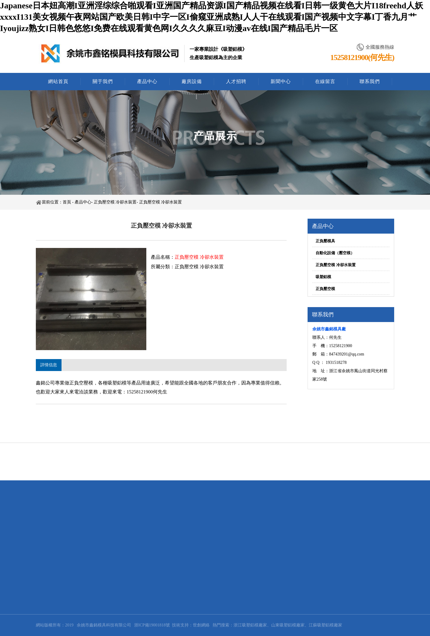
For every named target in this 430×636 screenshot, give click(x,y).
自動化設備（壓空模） (335, 253)
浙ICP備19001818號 (152, 625)
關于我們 (103, 81)
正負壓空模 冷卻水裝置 (115, 202)
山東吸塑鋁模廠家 (288, 625)
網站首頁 (58, 81)
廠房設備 (192, 81)
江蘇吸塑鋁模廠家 (325, 625)
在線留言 (325, 81)
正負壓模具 (325, 241)
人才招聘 (236, 81)
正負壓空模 (325, 288)
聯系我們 (370, 81)
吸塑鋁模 (323, 277)
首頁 (67, 202)
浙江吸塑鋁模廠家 (250, 625)
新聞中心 (281, 81)
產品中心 (147, 81)
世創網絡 (201, 625)
